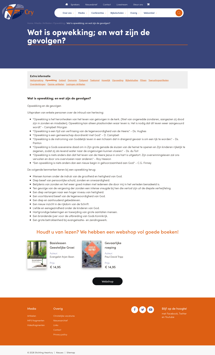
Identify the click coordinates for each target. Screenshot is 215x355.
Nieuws (59, 352)
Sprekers (75, 4)
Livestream (122, 4)
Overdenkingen (38, 84)
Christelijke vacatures (64, 315)
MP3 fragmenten (35, 320)
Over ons (67, 12)
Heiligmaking (36, 80)
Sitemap (71, 352)
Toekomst (95, 80)
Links (55, 325)
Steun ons (138, 4)
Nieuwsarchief (60, 320)
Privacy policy (60, 334)
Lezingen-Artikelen (75, 84)
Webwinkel (149, 12)
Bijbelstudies (131, 80)
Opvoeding (117, 80)
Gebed (62, 80)
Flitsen (143, 80)
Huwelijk (106, 80)
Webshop (107, 281)
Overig (133, 12)
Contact (107, 4)
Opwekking (59, 23)
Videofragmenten (36, 325)
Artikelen (47, 23)
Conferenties (97, 12)
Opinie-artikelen (56, 84)
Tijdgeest (83, 80)
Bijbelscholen (117, 12)
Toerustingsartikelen (158, 80)
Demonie (72, 80)
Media (81, 12)
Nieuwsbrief (91, 4)
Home (66, 4)
